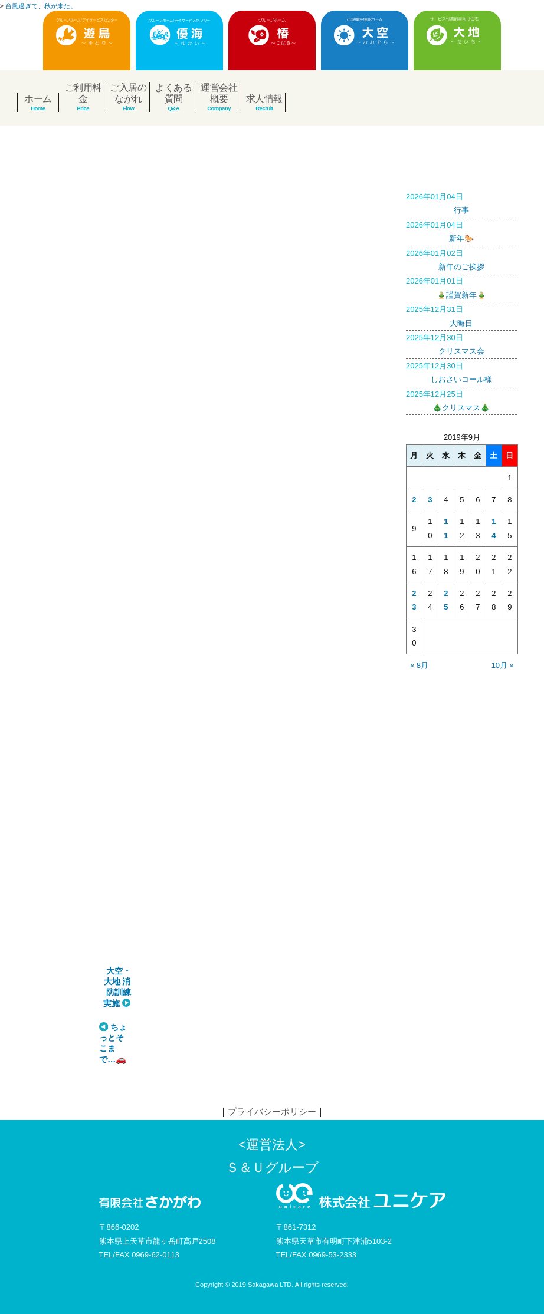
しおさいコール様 (461, 371)
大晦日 (461, 314)
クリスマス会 (461, 343)
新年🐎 (461, 230)
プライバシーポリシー (272, 1111)
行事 (461, 202)
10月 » (502, 665)
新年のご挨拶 (461, 258)
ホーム (38, 99)
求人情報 (264, 99)
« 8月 (419, 665)
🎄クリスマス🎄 (461, 399)
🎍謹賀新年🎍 (461, 286)
